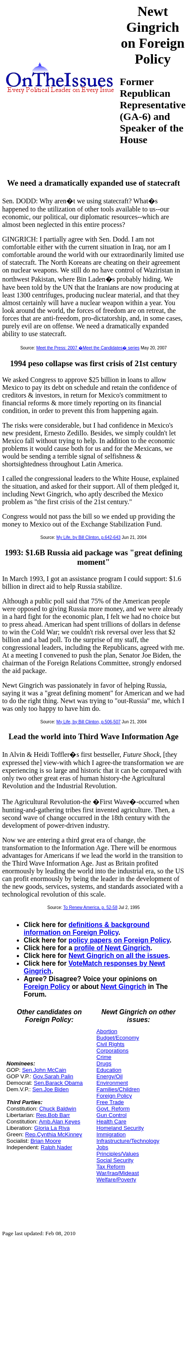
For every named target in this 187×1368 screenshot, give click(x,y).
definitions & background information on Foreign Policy (87, 928)
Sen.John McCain (44, 1070)
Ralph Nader (56, 1147)
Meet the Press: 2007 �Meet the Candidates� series (88, 348)
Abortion (107, 1031)
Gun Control (112, 1115)
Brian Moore (46, 1141)
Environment (112, 1083)
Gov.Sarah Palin (53, 1076)
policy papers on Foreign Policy (119, 940)
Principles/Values (118, 1154)
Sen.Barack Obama (58, 1083)
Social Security (115, 1160)
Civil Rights (111, 1044)
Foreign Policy (47, 986)
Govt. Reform (113, 1108)
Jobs (102, 1147)
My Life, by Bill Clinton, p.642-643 (88, 537)
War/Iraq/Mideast (118, 1173)
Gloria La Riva (51, 1128)
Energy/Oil (110, 1076)
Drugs (104, 1063)
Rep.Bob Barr (53, 1115)
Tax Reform (111, 1166)
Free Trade (110, 1102)
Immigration (111, 1134)
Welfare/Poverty (116, 1179)
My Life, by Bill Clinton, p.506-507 (88, 721)
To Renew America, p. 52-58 (90, 907)
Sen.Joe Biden (50, 1089)
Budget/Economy (118, 1037)
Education (109, 1070)
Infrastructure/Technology (128, 1141)
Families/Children (118, 1089)
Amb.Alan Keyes (59, 1121)
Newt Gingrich (123, 986)
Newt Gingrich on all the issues (118, 955)
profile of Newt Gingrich (112, 948)
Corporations (112, 1050)
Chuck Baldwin (57, 1108)
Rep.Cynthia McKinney (53, 1134)
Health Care (111, 1121)
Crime (104, 1057)
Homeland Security (120, 1128)
